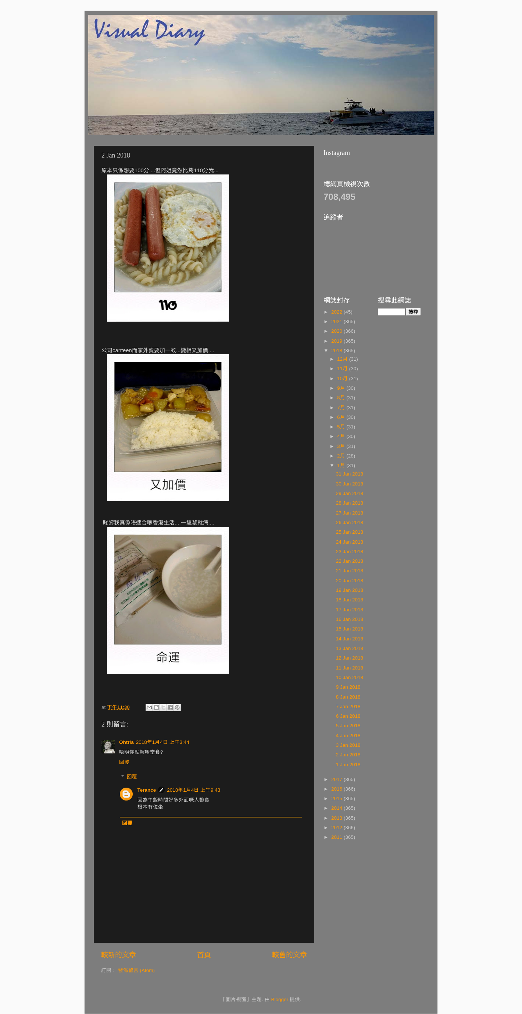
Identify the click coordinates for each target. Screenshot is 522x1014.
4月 (341, 436)
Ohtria (126, 742)
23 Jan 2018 (349, 551)
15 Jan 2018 (349, 629)
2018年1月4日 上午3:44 (162, 742)
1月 (341, 465)
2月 (341, 456)
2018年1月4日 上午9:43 (193, 790)
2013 (337, 818)
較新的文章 (118, 955)
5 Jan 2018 (348, 725)
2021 (337, 321)
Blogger (280, 999)
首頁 (204, 955)
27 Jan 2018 (349, 513)
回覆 (124, 762)
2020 (337, 331)
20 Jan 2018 (349, 580)
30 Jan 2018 (349, 484)
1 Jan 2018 (348, 764)
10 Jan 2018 (349, 677)
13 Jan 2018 (349, 648)
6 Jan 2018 (348, 716)
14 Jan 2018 (349, 639)
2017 (337, 779)
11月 (343, 368)
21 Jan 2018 (349, 570)
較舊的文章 (289, 955)
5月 (341, 427)
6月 (341, 417)
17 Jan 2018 (349, 609)
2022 (337, 312)
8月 (341, 397)
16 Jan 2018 (349, 619)
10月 (343, 378)
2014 (337, 808)
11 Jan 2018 (349, 668)
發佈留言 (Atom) (136, 970)
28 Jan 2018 (349, 503)
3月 (341, 446)
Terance (146, 790)
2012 (337, 827)
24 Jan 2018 (349, 542)
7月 (341, 407)
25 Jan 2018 (349, 532)
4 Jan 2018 (348, 735)
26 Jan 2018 (349, 522)
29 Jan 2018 (349, 493)
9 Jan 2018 (348, 687)
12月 (343, 359)
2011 (337, 837)
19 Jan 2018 (349, 590)
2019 (337, 341)
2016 (337, 789)
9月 (341, 388)
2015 (337, 798)
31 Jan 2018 (349, 474)
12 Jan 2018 (349, 658)
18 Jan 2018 (349, 600)
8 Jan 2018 (348, 697)
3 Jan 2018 (348, 745)
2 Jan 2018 (348, 754)
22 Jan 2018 (349, 561)
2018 (337, 350)
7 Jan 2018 (348, 706)
